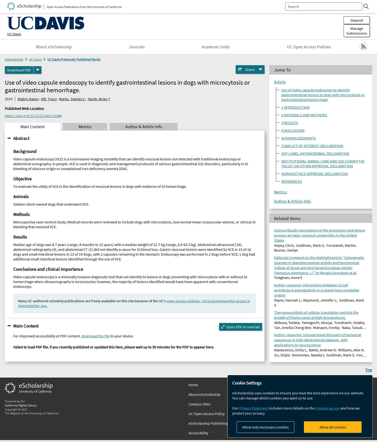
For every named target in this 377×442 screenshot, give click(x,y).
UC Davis (14, 34)
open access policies (183, 300)
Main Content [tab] (32, 126)
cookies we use (327, 408)
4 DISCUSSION (292, 130)
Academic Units (216, 47)
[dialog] (300, 406)
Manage (356, 31)
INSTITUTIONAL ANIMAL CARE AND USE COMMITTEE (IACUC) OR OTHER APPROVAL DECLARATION (322, 163)
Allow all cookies (333, 427)
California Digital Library (21, 405)
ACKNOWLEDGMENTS (298, 138)
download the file (96, 336)
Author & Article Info (292, 201)
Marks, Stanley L (72, 98)
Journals (137, 47)
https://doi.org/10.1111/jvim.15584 (33, 115)
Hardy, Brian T (99, 98)
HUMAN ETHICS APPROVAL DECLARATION (314, 173)
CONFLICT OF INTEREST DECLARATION (312, 145)
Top (368, 370)
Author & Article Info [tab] (143, 126)
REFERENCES (291, 181)
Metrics (280, 192)
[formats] (37, 70)
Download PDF (19, 70)
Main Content (25, 326)
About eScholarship (54, 47)
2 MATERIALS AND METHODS (304, 115)
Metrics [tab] (85, 126)
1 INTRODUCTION (295, 107)
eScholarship (14, 59)
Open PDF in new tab (243, 326)
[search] (366, 6)
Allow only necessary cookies (265, 427)
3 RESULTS (289, 122)
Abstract (21, 138)
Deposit (357, 20)
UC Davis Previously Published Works (74, 59)
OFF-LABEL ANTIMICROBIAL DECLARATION (315, 153)
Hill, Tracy (49, 98)
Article (280, 82)
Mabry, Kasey (28, 98)
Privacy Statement (253, 408)
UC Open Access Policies (309, 47)
